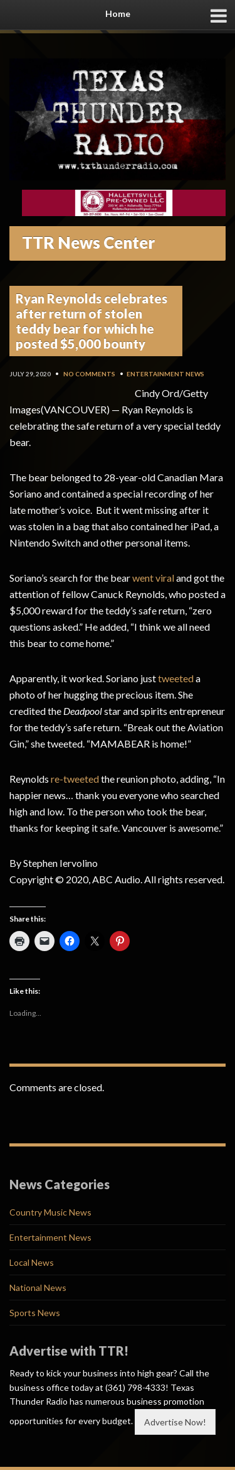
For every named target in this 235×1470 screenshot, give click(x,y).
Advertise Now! (175, 1422)
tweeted (176, 678)
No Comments (89, 374)
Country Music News (50, 1212)
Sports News (34, 1312)
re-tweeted (75, 779)
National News (37, 1287)
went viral (153, 578)
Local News (31, 1262)
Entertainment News (165, 374)
